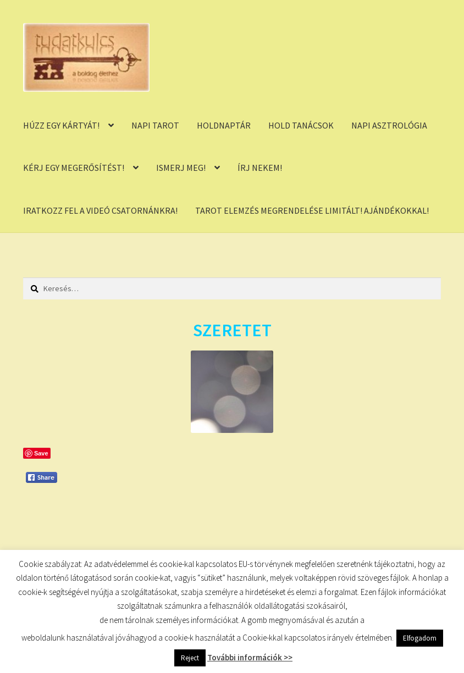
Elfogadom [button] (420, 638)
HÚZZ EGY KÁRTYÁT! (61, 125)
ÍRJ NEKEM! (259, 167)
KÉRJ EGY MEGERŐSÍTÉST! (73, 167)
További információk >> (249, 657)
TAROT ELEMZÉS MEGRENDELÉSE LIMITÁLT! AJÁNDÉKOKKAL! (312, 210)
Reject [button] (190, 658)
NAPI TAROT (155, 125)
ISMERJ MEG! (181, 167)
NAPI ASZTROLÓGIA (389, 125)
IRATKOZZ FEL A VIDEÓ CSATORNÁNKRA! (100, 210)
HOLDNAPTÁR (224, 125)
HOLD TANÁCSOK (301, 125)
